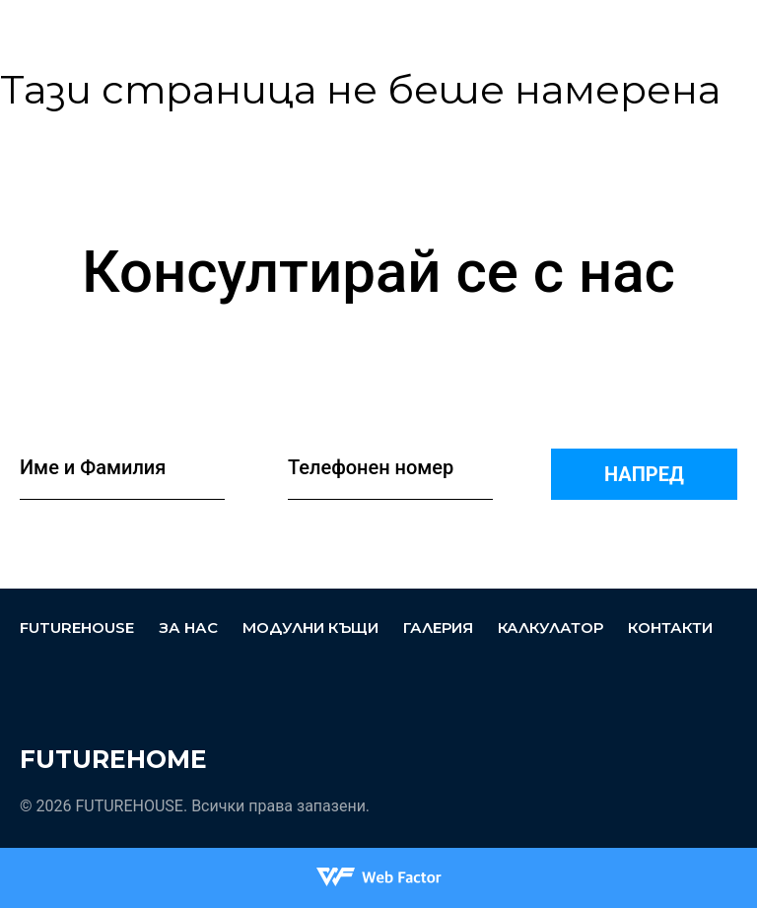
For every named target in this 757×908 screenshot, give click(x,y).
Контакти (670, 627)
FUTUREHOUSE (303, 29)
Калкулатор (550, 627)
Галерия (438, 627)
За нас (374, 34)
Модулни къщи (447, 27)
